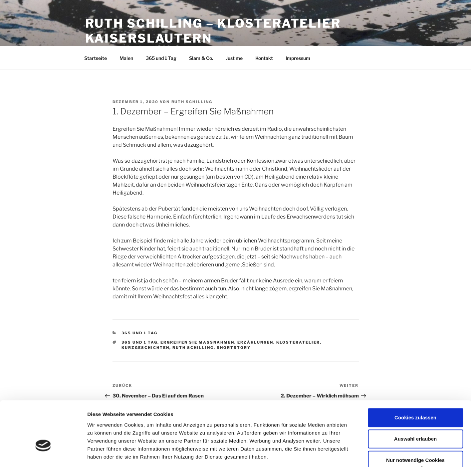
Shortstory (234, 347)
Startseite (95, 58)
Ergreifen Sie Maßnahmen (197, 342)
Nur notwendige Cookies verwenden (415, 419)
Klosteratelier (298, 342)
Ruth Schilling (192, 101)
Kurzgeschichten (145, 347)
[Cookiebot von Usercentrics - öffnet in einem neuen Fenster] (43, 454)
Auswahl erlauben (415, 394)
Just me (234, 58)
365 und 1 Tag (161, 58)
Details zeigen (354, 454)
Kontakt (264, 58)
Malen (126, 58)
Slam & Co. (201, 58)
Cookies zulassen (415, 373)
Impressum (298, 58)
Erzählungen (255, 342)
